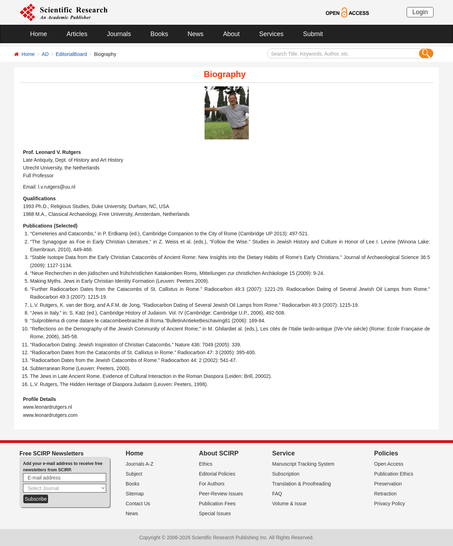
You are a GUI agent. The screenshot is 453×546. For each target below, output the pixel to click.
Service (283, 453)
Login (420, 12)
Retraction (385, 493)
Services (271, 34)
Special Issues (215, 513)
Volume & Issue (289, 503)
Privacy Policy (389, 503)
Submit (313, 34)
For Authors (211, 484)
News (195, 34)
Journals (119, 34)
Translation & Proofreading (301, 484)
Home (38, 34)
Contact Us (138, 503)
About (231, 34)
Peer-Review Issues (221, 493)
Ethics (205, 464)
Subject (134, 474)
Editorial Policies (217, 474)
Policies (386, 453)
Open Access (388, 464)
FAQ (277, 493)
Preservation (388, 484)
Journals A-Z (140, 464)
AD (45, 54)
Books (159, 34)
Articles (77, 34)
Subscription (285, 474)
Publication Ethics (393, 474)
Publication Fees (217, 503)
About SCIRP (219, 453)
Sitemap (135, 493)
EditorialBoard (71, 54)
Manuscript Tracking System (303, 464)
